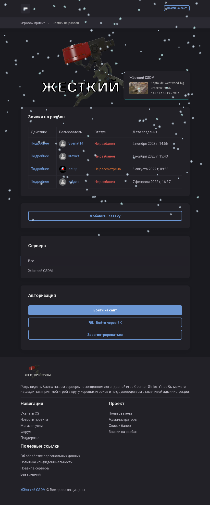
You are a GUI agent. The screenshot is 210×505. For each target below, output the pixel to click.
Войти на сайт (177, 8)
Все (31, 261)
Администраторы (123, 419)
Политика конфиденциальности (47, 462)
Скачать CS (30, 413)
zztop (68, 169)
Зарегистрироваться (105, 335)
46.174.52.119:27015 (165, 93)
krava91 (70, 156)
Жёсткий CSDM (40, 271)
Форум (26, 432)
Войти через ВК (105, 323)
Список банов (120, 426)
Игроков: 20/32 (161, 88)
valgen (69, 182)
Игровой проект (33, 23)
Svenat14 (71, 143)
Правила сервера (35, 468)
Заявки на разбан (123, 432)
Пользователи (120, 413)
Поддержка (30, 438)
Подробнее (40, 143)
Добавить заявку (105, 216)
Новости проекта (34, 419)
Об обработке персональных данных (50, 456)
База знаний (31, 474)
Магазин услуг (32, 426)
